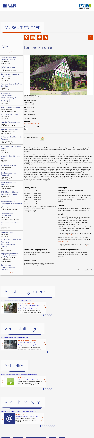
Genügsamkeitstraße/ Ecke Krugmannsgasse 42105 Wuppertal (11, 257)
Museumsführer (22, 27)
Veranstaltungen (22, 328)
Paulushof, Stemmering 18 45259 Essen (11, 269)
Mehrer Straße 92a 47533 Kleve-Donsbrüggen (11, 109)
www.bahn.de (68, 235)
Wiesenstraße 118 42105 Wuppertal (11, 176)
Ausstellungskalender (27, 291)
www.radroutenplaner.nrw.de (78, 246)
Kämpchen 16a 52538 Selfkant (11, 226)
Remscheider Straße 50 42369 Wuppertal (11, 185)
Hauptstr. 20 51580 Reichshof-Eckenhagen (11, 205)
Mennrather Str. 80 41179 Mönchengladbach (11, 140)
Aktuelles (14, 365)
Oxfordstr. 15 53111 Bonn (11, 195)
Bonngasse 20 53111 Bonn (11, 234)
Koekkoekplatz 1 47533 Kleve (11, 167)
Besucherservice (22, 402)
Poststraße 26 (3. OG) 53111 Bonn (11, 77)
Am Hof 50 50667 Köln (11, 159)
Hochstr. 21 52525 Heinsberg (11, 245)
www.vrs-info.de (63, 241)
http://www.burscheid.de (31, 123)
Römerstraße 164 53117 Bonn (11, 98)
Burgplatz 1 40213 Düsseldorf (11, 87)
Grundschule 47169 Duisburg (11, 60)
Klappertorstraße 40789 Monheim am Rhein (11, 69)
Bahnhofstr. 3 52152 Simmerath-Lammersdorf (11, 216)
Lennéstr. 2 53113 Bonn (11, 149)
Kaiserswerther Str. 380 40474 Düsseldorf (11, 131)
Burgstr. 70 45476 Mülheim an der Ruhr (11, 124)
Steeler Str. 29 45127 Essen (11, 116)
